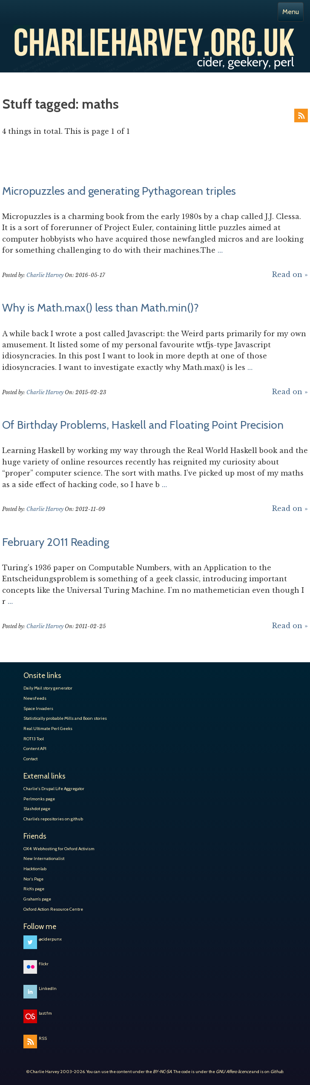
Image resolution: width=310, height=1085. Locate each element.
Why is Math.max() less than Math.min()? (100, 308)
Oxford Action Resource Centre (53, 909)
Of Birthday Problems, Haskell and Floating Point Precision (143, 425)
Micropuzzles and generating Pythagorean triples (119, 191)
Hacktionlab (34, 868)
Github (276, 1071)
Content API (34, 748)
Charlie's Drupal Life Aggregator (53, 788)
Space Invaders (38, 708)
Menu (290, 12)
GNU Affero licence (233, 1071)
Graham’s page (37, 899)
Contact (30, 759)
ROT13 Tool (33, 739)
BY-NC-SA (162, 1071)
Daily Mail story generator (47, 688)
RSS (301, 115)
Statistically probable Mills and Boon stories (65, 718)
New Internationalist (43, 858)
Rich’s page (33, 889)
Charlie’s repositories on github (53, 819)
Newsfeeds (34, 698)
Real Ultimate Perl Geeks (47, 728)
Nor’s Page (33, 879)
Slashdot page (36, 808)
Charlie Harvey (155, 37)
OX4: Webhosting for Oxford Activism (59, 848)
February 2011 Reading (55, 542)
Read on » (290, 274)
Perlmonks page (39, 799)
